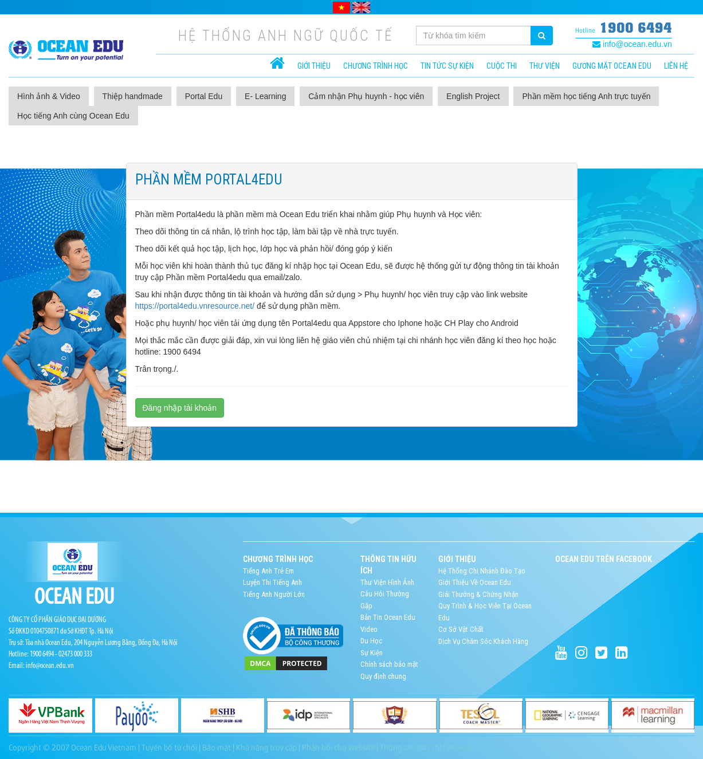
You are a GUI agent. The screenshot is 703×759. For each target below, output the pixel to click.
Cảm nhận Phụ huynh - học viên (366, 96)
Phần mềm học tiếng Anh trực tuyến (586, 96)
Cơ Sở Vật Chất (461, 629)
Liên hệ (676, 65)
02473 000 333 (75, 654)
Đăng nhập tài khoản (180, 407)
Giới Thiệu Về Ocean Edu (474, 582)
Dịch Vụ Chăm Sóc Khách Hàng (483, 641)
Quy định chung (383, 676)
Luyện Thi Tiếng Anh (272, 582)
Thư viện (544, 65)
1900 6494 (635, 27)
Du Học (371, 640)
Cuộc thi (501, 65)
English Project (473, 96)
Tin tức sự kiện (447, 65)
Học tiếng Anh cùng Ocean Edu (73, 115)
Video (369, 629)
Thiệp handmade (133, 96)
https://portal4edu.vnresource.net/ (195, 305)
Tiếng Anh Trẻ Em (268, 571)
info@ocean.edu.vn (632, 44)
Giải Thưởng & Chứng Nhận (478, 594)
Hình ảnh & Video (48, 96)
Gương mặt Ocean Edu (611, 65)
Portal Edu (203, 96)
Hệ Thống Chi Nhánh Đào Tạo (481, 571)
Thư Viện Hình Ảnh (387, 582)
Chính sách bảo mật (389, 664)
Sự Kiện (371, 652)
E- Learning (265, 96)
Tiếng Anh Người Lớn (274, 594)
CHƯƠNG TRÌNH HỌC (375, 65)
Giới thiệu (314, 65)
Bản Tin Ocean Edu (387, 617)
